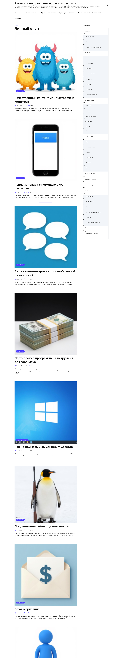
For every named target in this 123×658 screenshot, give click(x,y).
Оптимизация (90, 207)
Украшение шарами (91, 233)
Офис (43, 13)
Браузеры (62, 13)
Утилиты (88, 168)
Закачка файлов (90, 73)
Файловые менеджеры (93, 222)
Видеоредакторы (91, 142)
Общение (89, 79)
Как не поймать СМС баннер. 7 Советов (44, 447)
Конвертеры (89, 157)
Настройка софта (91, 116)
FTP (87, 58)
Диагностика (90, 201)
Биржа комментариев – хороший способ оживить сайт (45, 273)
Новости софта (90, 173)
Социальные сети (91, 131)
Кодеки (88, 152)
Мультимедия (83, 13)
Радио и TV (89, 84)
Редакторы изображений (93, 47)
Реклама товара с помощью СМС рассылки (39, 186)
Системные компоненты (93, 212)
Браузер (88, 126)
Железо (88, 111)
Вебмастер (89, 105)
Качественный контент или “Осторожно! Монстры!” (45, 99)
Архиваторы (89, 196)
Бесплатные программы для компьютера (45, 3)
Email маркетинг (27, 609)
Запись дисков (90, 147)
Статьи (87, 228)
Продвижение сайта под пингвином (42, 526)
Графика (18, 13)
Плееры (72, 13)
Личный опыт (31, 13)
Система (18, 18)
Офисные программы (92, 185)
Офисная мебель (90, 179)
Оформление (90, 36)
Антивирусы (52, 13)
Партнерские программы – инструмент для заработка (44, 360)
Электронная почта (92, 94)
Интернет (96, 13)
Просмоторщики (91, 42)
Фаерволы (89, 89)
